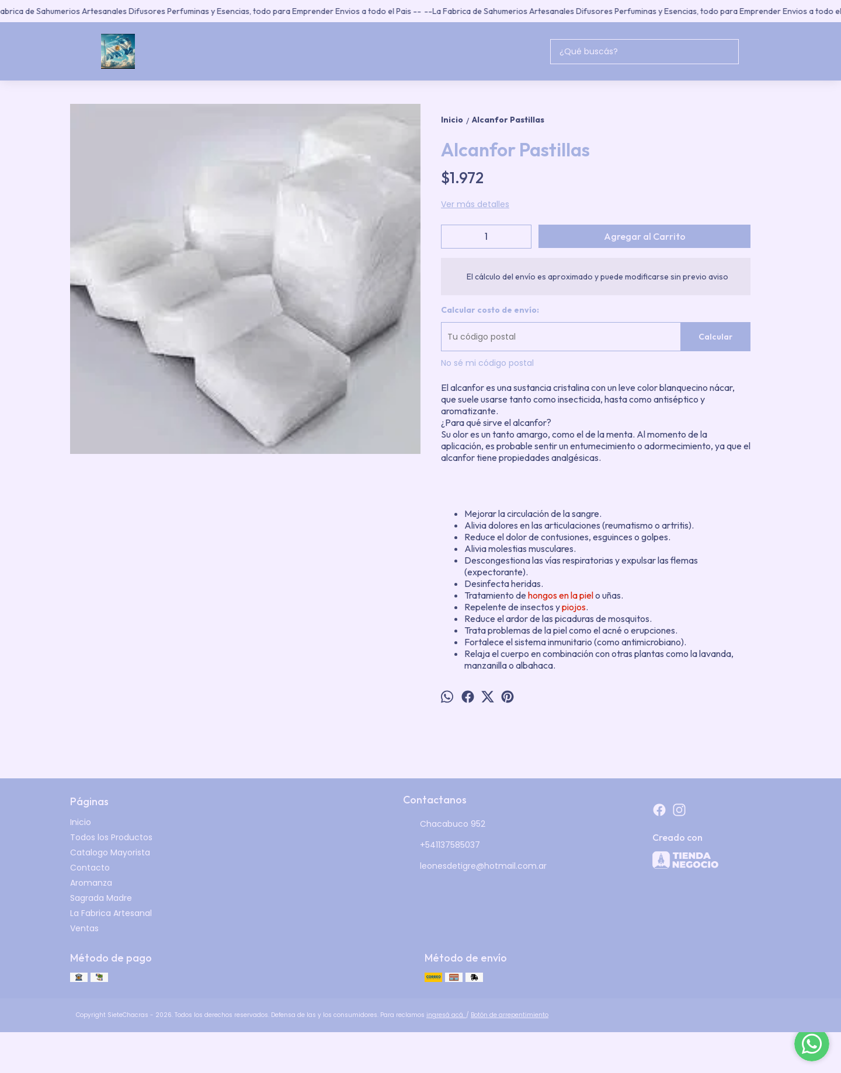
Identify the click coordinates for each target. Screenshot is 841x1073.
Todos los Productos (111, 837)
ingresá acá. (446, 1015)
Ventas (84, 928)
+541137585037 (441, 845)
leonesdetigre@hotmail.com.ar (475, 866)
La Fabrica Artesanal (111, 913)
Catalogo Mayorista (110, 852)
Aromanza (91, 883)
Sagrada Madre (101, 898)
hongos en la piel (560, 595)
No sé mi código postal (487, 363)
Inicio (80, 822)
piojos (574, 607)
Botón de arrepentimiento (509, 1015)
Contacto (90, 867)
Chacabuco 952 (444, 824)
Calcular (715, 336)
